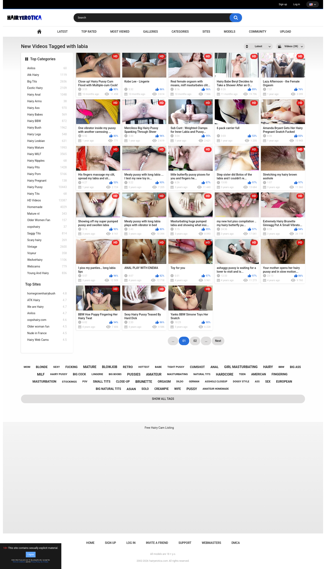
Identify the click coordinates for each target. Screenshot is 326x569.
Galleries (150, 31)
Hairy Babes (47, 114)
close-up (123, 381)
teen (242, 374)
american (258, 374)
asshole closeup (216, 381)
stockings (69, 381)
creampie (161, 388)
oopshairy (47, 227)
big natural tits (108, 388)
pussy (191, 389)
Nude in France (47, 333)
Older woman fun (47, 326)
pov (84, 381)
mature (89, 367)
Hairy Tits (47, 194)
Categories (180, 31)
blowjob (109, 367)
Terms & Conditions (19, 562)
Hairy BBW (47, 121)
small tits (101, 381)
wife (177, 388)
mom (27, 366)
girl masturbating (241, 367)
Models (229, 31)
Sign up (283, 4)
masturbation (44, 381)
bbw (281, 366)
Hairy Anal (47, 94)
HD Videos (47, 200)
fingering (280, 374)
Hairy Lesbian (47, 141)
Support (184, 542)
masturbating (177, 374)
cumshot (197, 367)
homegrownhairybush (47, 293)
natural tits (201, 374)
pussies (133, 374)
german (194, 381)
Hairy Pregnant (47, 180)
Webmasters (211, 542)
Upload (285, 31)
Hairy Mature (47, 147)
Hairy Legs (47, 134)
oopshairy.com (47, 320)
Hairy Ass (47, 108)
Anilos (47, 68)
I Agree (30, 554)
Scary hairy (47, 240)
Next (218, 340)
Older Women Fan (47, 220)
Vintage (47, 247)
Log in (296, 4)
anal (214, 367)
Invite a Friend (157, 542)
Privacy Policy (35, 562)
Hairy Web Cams (47, 340)
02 (195, 340)
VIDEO (39, 31)
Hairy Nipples (47, 161)
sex (267, 381)
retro (128, 367)
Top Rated (88, 31)
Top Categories (43, 59)
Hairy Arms (47, 101)
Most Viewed (119, 31)
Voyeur (47, 253)
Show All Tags (163, 398)
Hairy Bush (47, 127)
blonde (42, 367)
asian (131, 389)
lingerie (97, 374)
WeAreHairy (47, 260)
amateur (153, 374)
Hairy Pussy (47, 187)
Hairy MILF (47, 154)
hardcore (224, 374)
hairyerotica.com (158, 560)
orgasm (164, 381)
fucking (71, 367)
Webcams (47, 266)
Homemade (47, 207)
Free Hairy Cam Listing (159, 427)
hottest (143, 367)
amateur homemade (216, 388)
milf (40, 374)
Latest (62, 31)
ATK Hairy (47, 300)
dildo (179, 381)
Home (90, 542)
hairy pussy (58, 374)
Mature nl (47, 214)
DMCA (235, 542)
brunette (143, 382)
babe (158, 366)
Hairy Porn (47, 174)
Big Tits (47, 81)
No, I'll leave (44, 562)
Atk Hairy (47, 75)
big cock (79, 374)
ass (257, 381)
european (284, 381)
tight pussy (175, 366)
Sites (206, 31)
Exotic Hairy (47, 88)
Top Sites (33, 284)
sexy (56, 366)
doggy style (241, 381)
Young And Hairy (47, 273)
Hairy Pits (47, 167)
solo (145, 388)
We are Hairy (47, 307)
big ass (295, 367)
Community (257, 31)
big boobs (115, 374)
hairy (268, 367)
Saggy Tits (47, 233)
